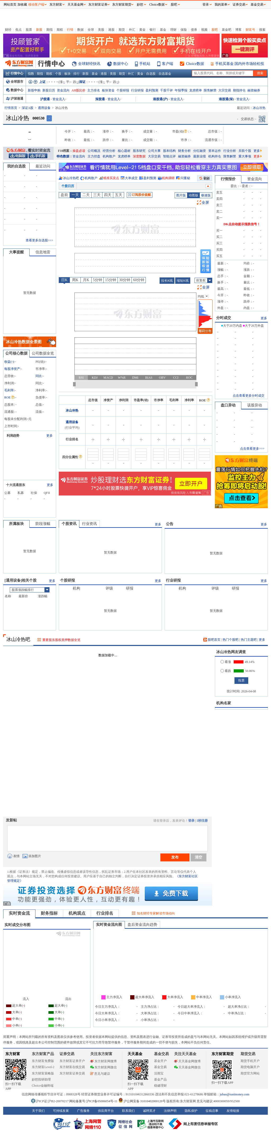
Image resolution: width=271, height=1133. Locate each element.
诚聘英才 (149, 1111)
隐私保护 (191, 1111)
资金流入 (58, 99)
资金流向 (63, 90)
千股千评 (166, 90)
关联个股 (244, 151)
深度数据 (139, 156)
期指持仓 (239, 90)
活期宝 (159, 1073)
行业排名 (104, 913)
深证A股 (28, 108)
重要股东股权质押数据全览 (61, 640)
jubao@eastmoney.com (234, 1094)
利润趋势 (13, 435)
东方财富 (12, 1054)
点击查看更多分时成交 (248, 395)
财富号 (250, 30)
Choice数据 (195, 64)
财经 (8, 30)
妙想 (140, 4)
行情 (70, 30)
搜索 (262, 30)
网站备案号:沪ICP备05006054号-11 (93, 1101)
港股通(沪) (160, 99)
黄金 (142, 30)
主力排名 (93, 90)
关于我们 (38, 1111)
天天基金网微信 (187, 1067)
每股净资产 (12, 369)
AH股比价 (78, 90)
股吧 (214, 30)
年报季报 (181, 90)
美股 (101, 30)
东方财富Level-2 (43, 1067)
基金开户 (160, 1061)
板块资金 (108, 90)
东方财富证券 (97, 4)
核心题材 (124, 151)
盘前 (64, 195)
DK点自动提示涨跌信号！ (242, 224)
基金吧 (226, 30)
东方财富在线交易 (72, 1067)
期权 (60, 30)
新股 (39, 30)
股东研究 (139, 151)
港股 (111, 30)
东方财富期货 (222, 1054)
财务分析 (184, 151)
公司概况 (94, 151)
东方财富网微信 (103, 1067)
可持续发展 (61, 1111)
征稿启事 (212, 1111)
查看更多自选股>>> (39, 240)
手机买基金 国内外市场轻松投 (239, 64)
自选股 (151, 74)
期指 (49, 30)
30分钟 (124, 280)
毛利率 (9, 390)
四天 (107, 195)
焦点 (18, 30)
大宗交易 (224, 90)
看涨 (225, 662)
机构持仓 (214, 156)
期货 (122, 30)
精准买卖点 (111, 178)
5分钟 (97, 280)
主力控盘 (94, 156)
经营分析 (109, 151)
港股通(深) (226, 99)
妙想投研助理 (41, 1079)
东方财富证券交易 (72, 1073)
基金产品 (160, 1079)
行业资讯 (89, 524)
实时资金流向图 (109, 925)
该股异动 (254, 405)
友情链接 (233, 1111)
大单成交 (131, 178)
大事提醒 (16, 252)
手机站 (144, 64)
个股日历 (67, 186)
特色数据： (65, 156)
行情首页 (10, 108)
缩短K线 (183, 280)
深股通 (100, 99)
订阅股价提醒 (139, 195)
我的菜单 (221, 4)
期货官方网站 (250, 1073)
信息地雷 (42, 252)
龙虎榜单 (195, 90)
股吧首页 (211, 639)
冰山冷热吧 (71, 178)
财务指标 (49, 913)
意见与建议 (100, 1074)
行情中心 (14, 73)
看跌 (225, 671)
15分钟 (110, 280)
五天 (118, 195)
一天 (75, 195)
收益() (9, 362)
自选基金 (165, 74)
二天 (86, 195)
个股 (58, 74)
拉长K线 (167, 280)
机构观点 (77, 913)
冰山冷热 (72, 410)
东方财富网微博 (103, 1061)
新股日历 (48, 90)
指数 (31, 74)
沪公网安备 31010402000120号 (142, 1101)
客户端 (167, 64)
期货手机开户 (250, 1061)
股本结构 (169, 151)
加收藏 (22, 4)
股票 (29, 30)
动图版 (193, 195)
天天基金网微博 (187, 1061)
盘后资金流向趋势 (142, 925)
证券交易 (239, 4)
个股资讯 (69, 524)
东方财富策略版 (43, 1073)
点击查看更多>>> (252, 448)
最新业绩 (199, 156)
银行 (153, 30)
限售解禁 (210, 90)
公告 (169, 524)
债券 (194, 30)
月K (86, 280)
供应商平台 (106, 1111)
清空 (198, 857)
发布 (175, 857)
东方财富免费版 (43, 1061)
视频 (204, 30)
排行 (76, 74)
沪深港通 (14, 98)
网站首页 (10, 4)
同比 (38, 376)
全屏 (205, 203)
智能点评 (169, 156)
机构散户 (109, 156)
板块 (67, 74)
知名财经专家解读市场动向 (156, 913)
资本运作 (214, 151)
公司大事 (154, 151)
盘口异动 (228, 405)
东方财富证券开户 (72, 1061)
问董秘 (185, 178)
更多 (258, 151)
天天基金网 (75, 4)
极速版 (206, 195)
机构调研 (168, 178)
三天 (97, 195)
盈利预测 (152, 90)
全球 (91, 30)
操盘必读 (79, 151)
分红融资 (199, 151)
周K (75, 280)
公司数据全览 (43, 353)
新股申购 (34, 90)
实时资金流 (19, 913)
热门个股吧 (230, 639)
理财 (173, 30)
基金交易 (160, 1067)
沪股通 (45, 99)
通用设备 (44, 108)
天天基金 (135, 1054)
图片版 (181, 195)
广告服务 (83, 1111)
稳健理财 (160, 1085)
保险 (183, 30)
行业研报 (137, 90)
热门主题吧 (249, 639)
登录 (191, 820)
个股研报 (122, 90)
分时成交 (223, 318)
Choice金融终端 (42, 1085)
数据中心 (120, 64)
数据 (80, 30)
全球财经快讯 (89, 64)
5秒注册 (202, 820)
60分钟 (138, 280)
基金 (163, 30)
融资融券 (253, 90)
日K (64, 280)
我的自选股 (16, 166)
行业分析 (229, 151)
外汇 (132, 30)
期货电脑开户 (250, 1067)
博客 (238, 30)
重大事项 (244, 156)
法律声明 (170, 1111)
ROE (9, 397)
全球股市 (14, 81)
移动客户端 (36, 4)
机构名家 (223, 703)
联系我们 (128, 1111)
